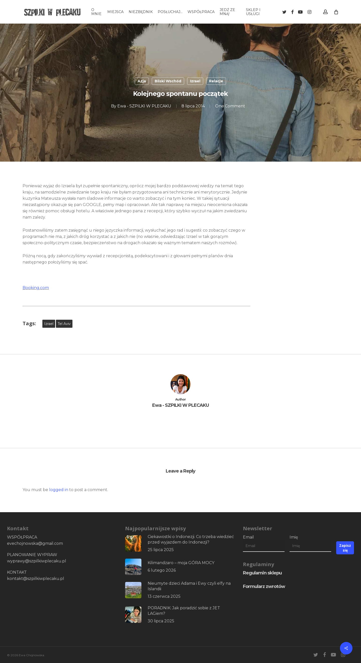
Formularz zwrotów (264, 586)
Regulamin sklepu (262, 573)
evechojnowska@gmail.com (35, 543)
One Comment (230, 106)
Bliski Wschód (168, 81)
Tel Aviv (64, 323)
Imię (294, 537)
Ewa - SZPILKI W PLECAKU (144, 106)
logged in (58, 489)
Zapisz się (345, 548)
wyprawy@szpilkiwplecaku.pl (36, 561)
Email (248, 537)
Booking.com (36, 287)
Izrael (195, 81)
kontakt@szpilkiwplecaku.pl (35, 578)
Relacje (216, 81)
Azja (142, 81)
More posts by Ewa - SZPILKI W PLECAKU (180, 421)
